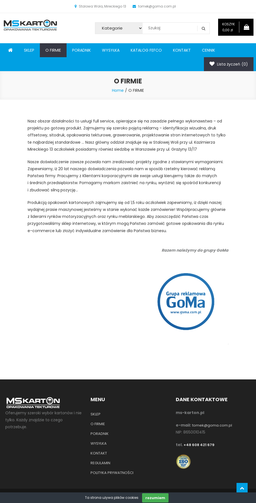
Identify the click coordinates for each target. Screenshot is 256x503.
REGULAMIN (100, 463)
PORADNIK (81, 50)
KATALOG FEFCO (146, 50)
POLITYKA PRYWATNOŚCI (112, 472)
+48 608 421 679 (199, 444)
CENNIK (208, 50)
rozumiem (155, 497)
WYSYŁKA (111, 50)
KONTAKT (182, 50)
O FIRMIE (53, 50)
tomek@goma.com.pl (212, 425)
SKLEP (29, 50)
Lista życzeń (228, 64)
